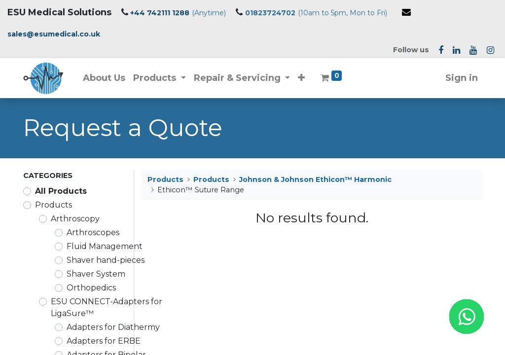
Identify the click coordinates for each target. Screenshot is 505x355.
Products (53, 205)
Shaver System (96, 274)
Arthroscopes (93, 232)
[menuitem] (104, 78)
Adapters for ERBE (104, 341)
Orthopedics (91, 287)
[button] (301, 78)
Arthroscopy (75, 218)
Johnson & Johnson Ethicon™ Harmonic (315, 179)
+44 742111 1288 (159, 12)
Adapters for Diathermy (113, 327)
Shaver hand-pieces (105, 260)
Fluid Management (105, 246)
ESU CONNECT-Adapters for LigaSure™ (106, 307)
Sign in (461, 77)
